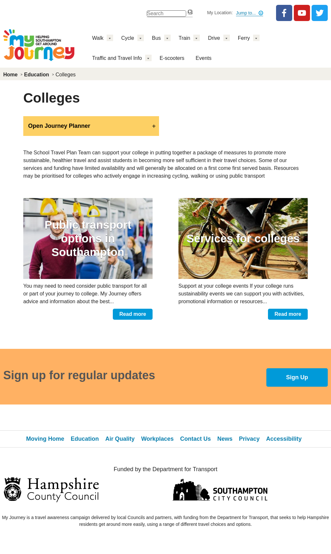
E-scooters (172, 58)
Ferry (244, 38)
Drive (214, 38)
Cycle (127, 38)
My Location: (220, 12)
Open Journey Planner (59, 126)
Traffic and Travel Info (117, 58)
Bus (156, 38)
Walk (97, 38)
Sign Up (297, 377)
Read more (132, 314)
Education (36, 74)
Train (184, 38)
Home (10, 74)
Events (203, 58)
